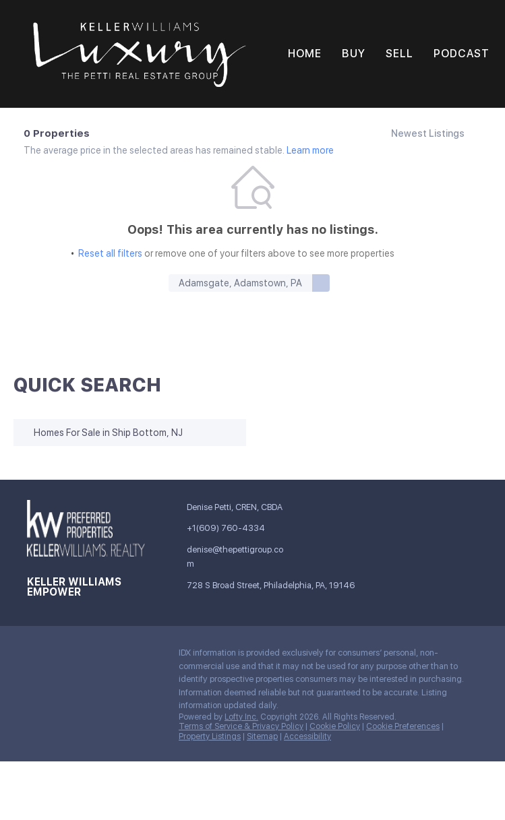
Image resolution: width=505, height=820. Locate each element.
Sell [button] (399, 53)
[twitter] (91, 656)
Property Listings (210, 736)
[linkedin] (64, 656)
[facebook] (37, 656)
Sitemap (262, 736)
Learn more (310, 150)
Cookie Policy (334, 726)
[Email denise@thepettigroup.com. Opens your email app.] (233, 556)
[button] (139, 53)
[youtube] (145, 656)
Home (305, 53)
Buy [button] (353, 53)
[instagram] (118, 656)
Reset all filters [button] (110, 253)
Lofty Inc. (241, 717)
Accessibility (307, 736)
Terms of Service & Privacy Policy (241, 726)
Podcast (461, 53)
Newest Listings (428, 133)
